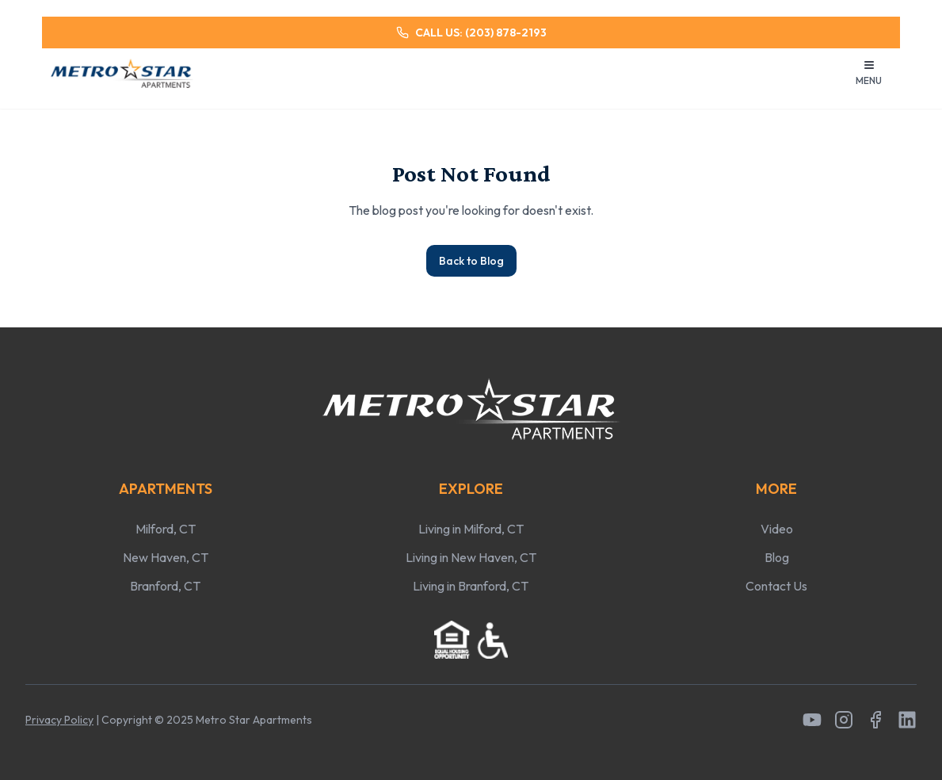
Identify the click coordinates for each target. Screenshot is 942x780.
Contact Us (776, 586)
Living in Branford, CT (470, 586)
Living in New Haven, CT (471, 557)
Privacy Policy (59, 720)
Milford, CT (165, 529)
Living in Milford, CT (471, 529)
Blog (777, 557)
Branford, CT (165, 586)
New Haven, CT (165, 557)
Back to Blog (471, 261)
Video (777, 529)
